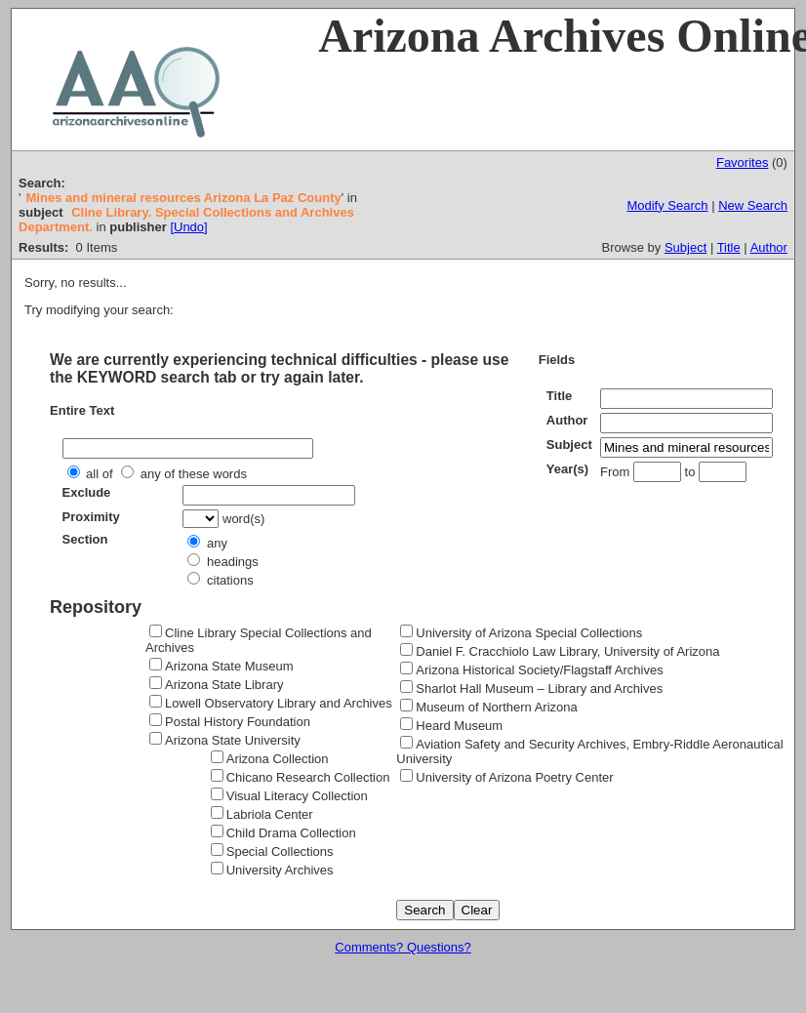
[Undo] (188, 227)
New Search (752, 205)
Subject (685, 247)
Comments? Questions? (402, 947)
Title (729, 247)
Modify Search (666, 205)
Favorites (742, 162)
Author (768, 247)
